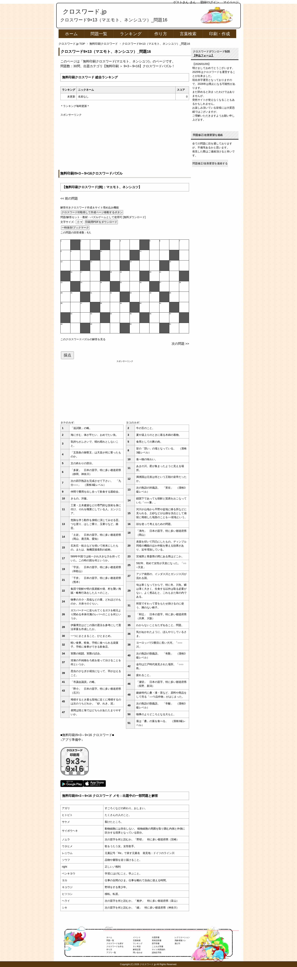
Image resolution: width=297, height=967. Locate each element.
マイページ (230, 2)
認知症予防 (156, 952)
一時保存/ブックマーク (75, 227)
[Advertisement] (124, 143)
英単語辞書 (156, 940)
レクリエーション (182, 937)
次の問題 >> (180, 343)
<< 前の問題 (69, 198)
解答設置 (137, 949)
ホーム (71, 33)
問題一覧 (99, 33)
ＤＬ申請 (137, 946)
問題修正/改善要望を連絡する (210, 163)
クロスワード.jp (84, 11)
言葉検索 (188, 33)
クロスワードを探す (114, 943)
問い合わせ (137, 952)
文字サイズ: (67, 221)
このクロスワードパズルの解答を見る (83, 339)
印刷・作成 (219, 33)
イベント (137, 937)
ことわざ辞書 (157, 946)
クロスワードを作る (114, 946)
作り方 (160, 33)
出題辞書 (155, 937)
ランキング (131, 33)
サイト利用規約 (158, 949)
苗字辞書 (155, 943)
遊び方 (177, 943)
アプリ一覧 (111, 952)
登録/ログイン (209, 2)
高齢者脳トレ (180, 940)
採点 (67, 355)
